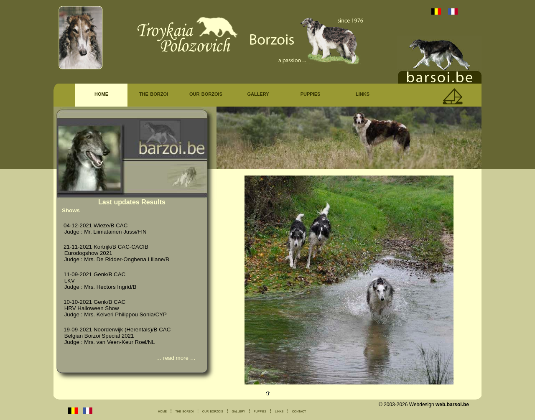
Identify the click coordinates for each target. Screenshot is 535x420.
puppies (311, 93)
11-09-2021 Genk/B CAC (94, 274)
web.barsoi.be (452, 404)
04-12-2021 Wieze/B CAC (95, 225)
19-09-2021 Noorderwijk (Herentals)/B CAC (117, 329)
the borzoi (153, 93)
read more (176, 358)
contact (299, 410)
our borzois (205, 93)
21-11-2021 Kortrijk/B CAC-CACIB (106, 247)
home (101, 93)
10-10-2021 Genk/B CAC (94, 302)
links (362, 93)
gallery (258, 93)
